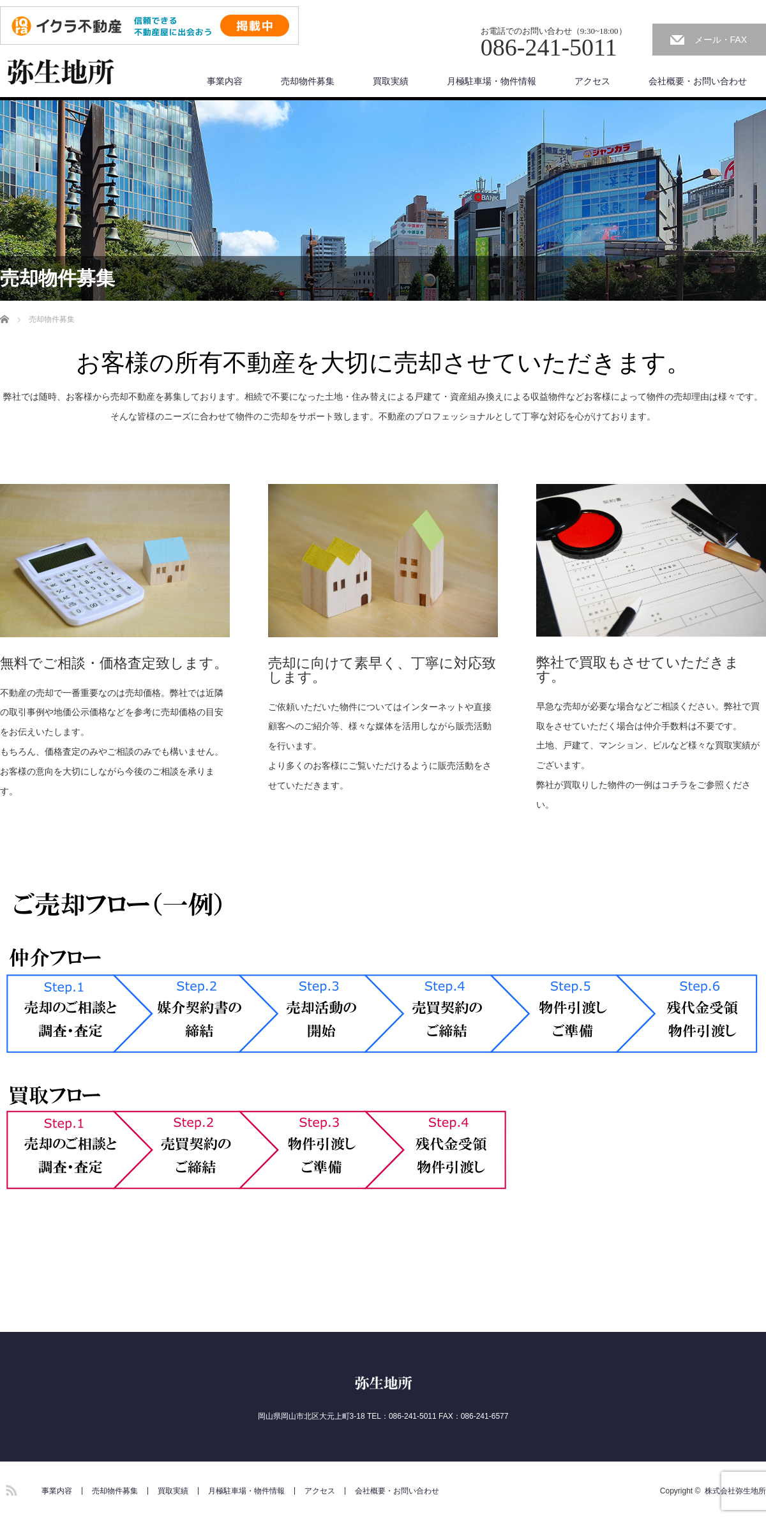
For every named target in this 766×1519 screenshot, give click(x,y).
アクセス (592, 81)
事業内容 (225, 81)
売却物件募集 (307, 81)
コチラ (674, 785)
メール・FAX (721, 39)
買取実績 (391, 81)
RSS (9, 1488)
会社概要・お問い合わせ (698, 81)
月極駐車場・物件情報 (491, 81)
